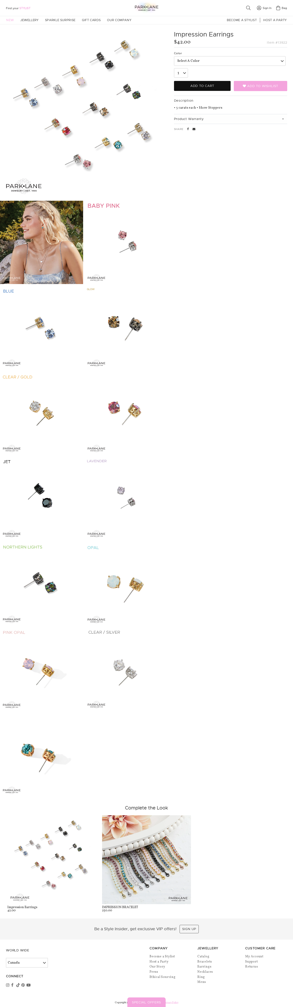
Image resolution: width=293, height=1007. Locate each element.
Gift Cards (91, 20)
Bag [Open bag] (281, 8)
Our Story (157, 967)
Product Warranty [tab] (189, 119)
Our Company (119, 20)
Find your (18, 8)
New (10, 20)
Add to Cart (202, 86)
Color (178, 53)
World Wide (17, 950)
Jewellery (29, 20)
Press (153, 972)
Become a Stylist (242, 20)
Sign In (264, 8)
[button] (249, 8)
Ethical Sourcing (162, 977)
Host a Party (275, 20)
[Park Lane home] (146, 8)
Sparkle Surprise (60, 20)
